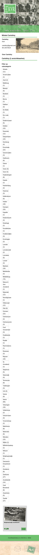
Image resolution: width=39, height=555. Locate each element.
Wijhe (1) (6, 442)
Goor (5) (5, 172)
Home (7, 30)
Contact (26, 30)
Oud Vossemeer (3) (6, 330)
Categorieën (14, 30)
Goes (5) (6, 169)
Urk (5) (5, 391)
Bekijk (23, 529)
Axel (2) (5, 80)
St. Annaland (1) (6, 364)
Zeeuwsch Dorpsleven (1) (6, 464)
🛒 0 (31, 30)
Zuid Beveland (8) (6, 488)
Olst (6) (5, 308)
